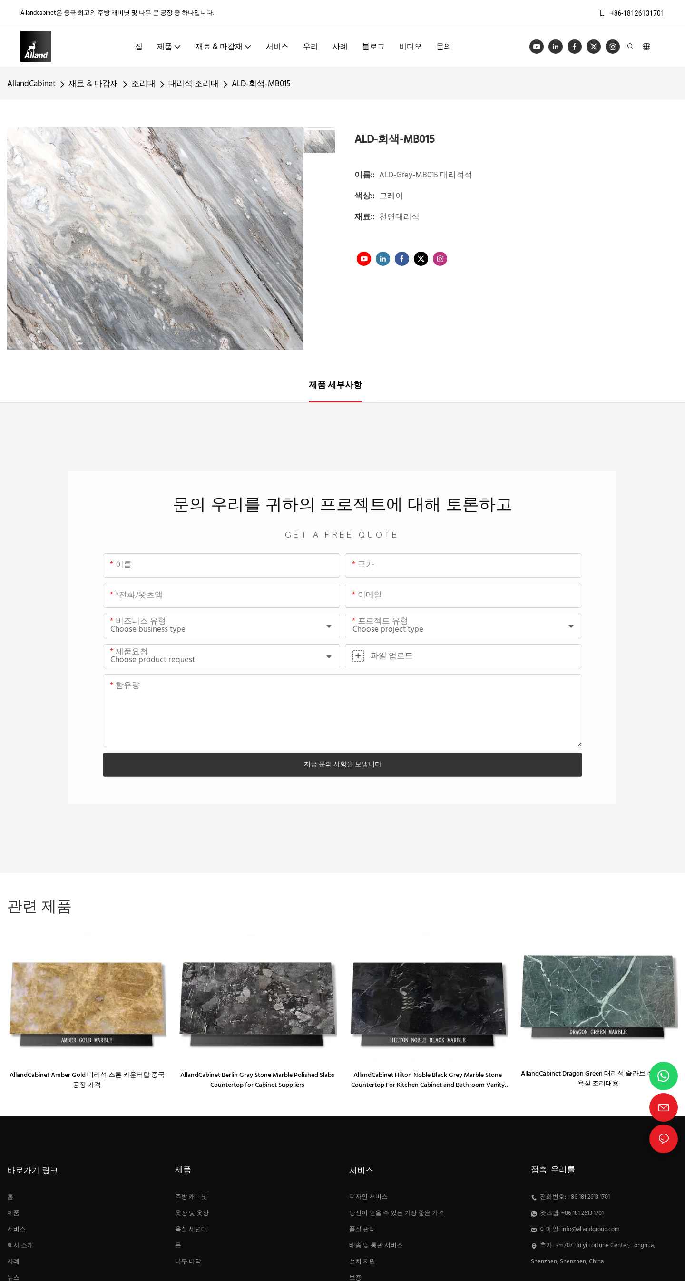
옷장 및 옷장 (192, 1213)
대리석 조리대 (193, 84)
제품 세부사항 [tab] (335, 385)
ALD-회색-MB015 (261, 84)
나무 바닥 (188, 1262)
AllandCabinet (31, 84)
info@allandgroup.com (590, 1229)
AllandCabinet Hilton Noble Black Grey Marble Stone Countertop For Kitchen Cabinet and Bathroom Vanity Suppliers (428, 1080)
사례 (13, 1262)
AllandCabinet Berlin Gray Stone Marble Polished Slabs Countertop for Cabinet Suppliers (257, 1080)
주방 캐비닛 (191, 1197)
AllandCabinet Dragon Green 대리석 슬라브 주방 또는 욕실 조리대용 (598, 1079)
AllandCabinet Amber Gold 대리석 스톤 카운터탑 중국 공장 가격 (87, 1080)
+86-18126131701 (631, 13)
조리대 (143, 84)
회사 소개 (20, 1246)
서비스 (16, 1229)
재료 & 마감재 (93, 84)
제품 (13, 1213)
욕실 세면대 (191, 1229)
